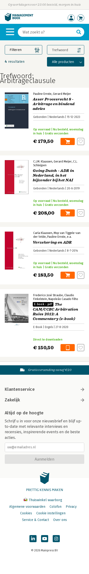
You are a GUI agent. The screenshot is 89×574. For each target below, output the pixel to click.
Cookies (26, 513)
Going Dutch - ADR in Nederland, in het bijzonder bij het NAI (53, 175)
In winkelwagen (68, 141)
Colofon (55, 507)
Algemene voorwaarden (27, 507)
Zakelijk (44, 400)
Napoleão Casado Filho (63, 299)
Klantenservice (44, 389)
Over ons (60, 520)
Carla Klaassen (42, 233)
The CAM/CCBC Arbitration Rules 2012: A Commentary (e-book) (55, 311)
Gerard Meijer (62, 94)
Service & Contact (35, 520)
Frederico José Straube (48, 295)
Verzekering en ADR (52, 242)
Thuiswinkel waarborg (43, 500)
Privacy (71, 507)
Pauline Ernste (42, 94)
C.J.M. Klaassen (42, 161)
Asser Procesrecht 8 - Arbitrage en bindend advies (54, 104)
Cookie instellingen (51, 513)
